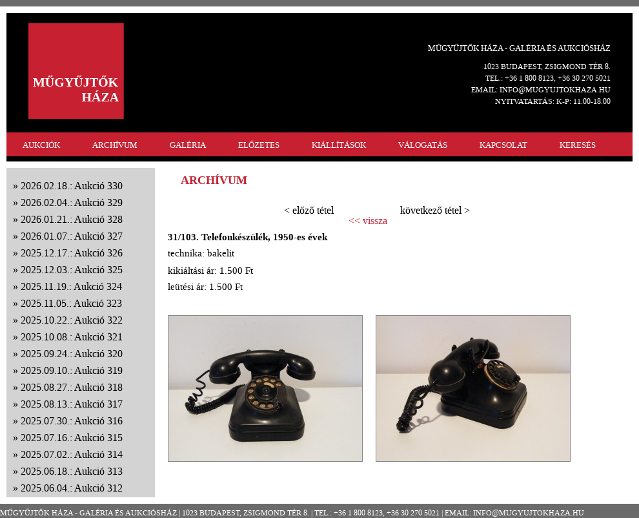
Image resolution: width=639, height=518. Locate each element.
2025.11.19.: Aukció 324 (71, 286)
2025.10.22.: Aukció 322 (72, 320)
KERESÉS (578, 145)
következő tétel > (435, 210)
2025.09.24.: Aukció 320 (72, 353)
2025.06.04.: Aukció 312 (72, 488)
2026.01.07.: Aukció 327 (72, 236)
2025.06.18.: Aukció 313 (72, 471)
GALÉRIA (188, 145)
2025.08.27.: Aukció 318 (72, 387)
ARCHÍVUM (114, 145)
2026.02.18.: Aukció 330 (72, 185)
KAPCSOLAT (503, 145)
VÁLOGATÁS (422, 145)
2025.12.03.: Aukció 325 (72, 269)
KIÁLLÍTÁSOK (339, 145)
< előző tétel (309, 210)
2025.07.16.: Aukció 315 (72, 437)
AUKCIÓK (41, 145)
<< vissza (368, 221)
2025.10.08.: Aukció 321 (72, 337)
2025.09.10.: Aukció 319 (72, 370)
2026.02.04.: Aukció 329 (72, 202)
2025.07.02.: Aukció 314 (72, 454)
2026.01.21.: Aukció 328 (72, 219)
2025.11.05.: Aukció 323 (71, 303)
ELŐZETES (258, 145)
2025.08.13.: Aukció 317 (72, 404)
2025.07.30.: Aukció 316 (72, 421)
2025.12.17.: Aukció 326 (72, 253)
